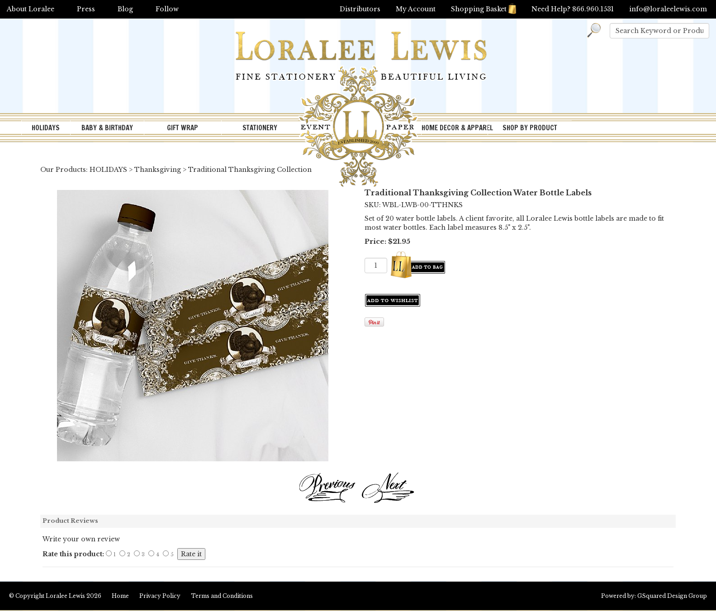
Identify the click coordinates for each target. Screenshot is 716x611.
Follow (167, 9)
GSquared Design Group (672, 595)
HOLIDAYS (46, 128)
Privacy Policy (159, 595)
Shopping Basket (483, 9)
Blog (125, 9)
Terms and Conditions (222, 595)
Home (120, 595)
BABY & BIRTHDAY (107, 128)
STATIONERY (259, 128)
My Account (416, 9)
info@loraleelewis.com (668, 9)
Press (86, 9)
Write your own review (81, 539)
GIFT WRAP (182, 128)
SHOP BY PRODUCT (530, 128)
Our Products (63, 170)
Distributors (360, 9)
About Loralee (30, 9)
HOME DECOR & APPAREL (455, 128)
